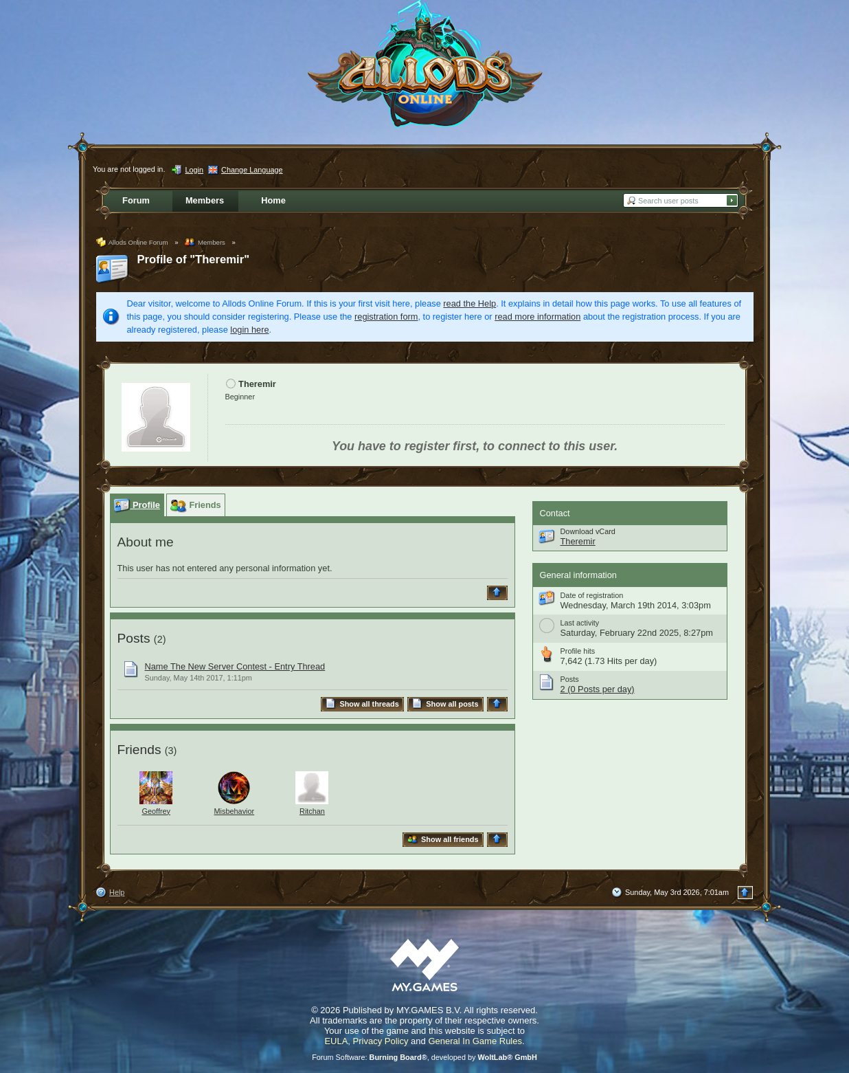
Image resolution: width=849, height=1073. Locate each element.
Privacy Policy (381, 1041)
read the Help (469, 303)
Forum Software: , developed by (424, 1057)
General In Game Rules (475, 1041)
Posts (133, 638)
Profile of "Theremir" (193, 259)
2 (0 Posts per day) (598, 689)
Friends (139, 749)
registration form (386, 316)
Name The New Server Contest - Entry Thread (235, 666)
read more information (537, 316)
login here (249, 329)
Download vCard (588, 531)
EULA (336, 1041)
